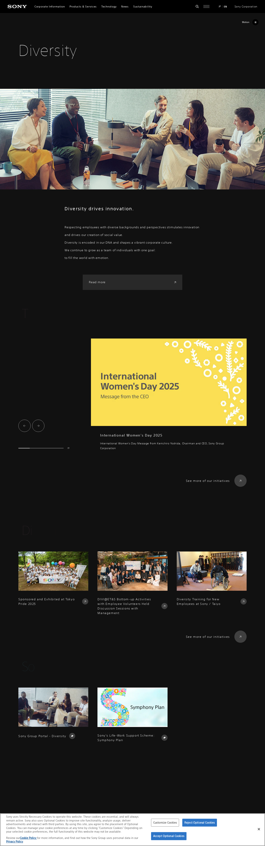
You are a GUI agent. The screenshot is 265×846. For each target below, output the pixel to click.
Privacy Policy (14, 841)
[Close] (259, 829)
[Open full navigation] (206, 6)
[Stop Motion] (249, 22)
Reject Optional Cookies (199, 822)
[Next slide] (38, 426)
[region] (132, 829)
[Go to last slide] (24, 426)
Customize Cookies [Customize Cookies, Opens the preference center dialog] (165, 822)
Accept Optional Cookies (168, 836)
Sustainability (142, 6)
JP (220, 6)
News (125, 6)
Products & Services (83, 6)
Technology (109, 6)
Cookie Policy (28, 837)
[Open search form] (197, 6)
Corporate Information (49, 6)
